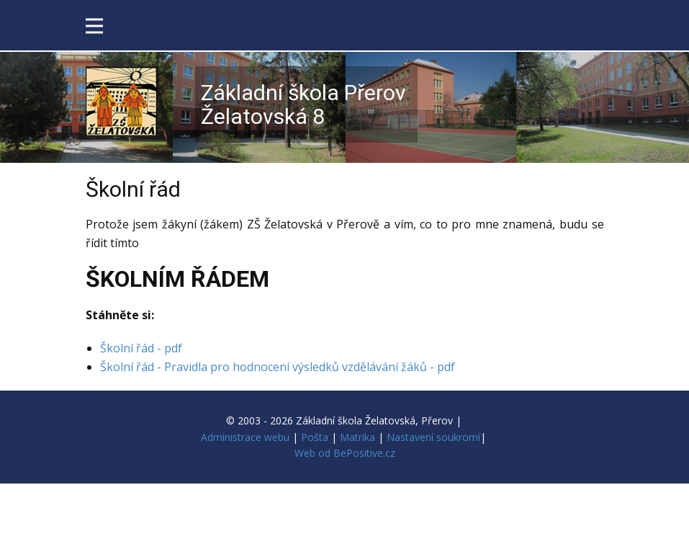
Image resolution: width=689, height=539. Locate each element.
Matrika (357, 437)
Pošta (314, 437)
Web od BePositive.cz (344, 453)
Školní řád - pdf (141, 348)
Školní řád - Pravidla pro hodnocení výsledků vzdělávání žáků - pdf (277, 367)
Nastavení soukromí (433, 437)
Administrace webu (245, 437)
